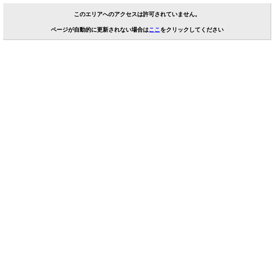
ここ (154, 30)
